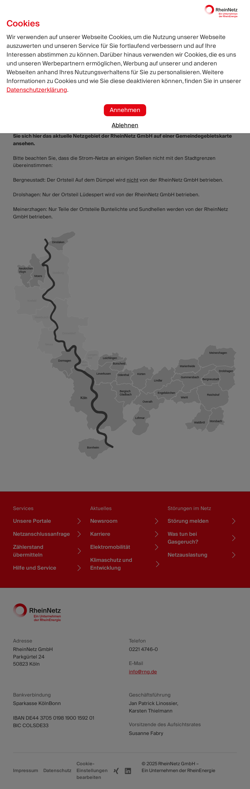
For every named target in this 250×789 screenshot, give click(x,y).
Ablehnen (125, 125)
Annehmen (125, 110)
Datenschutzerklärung (37, 90)
